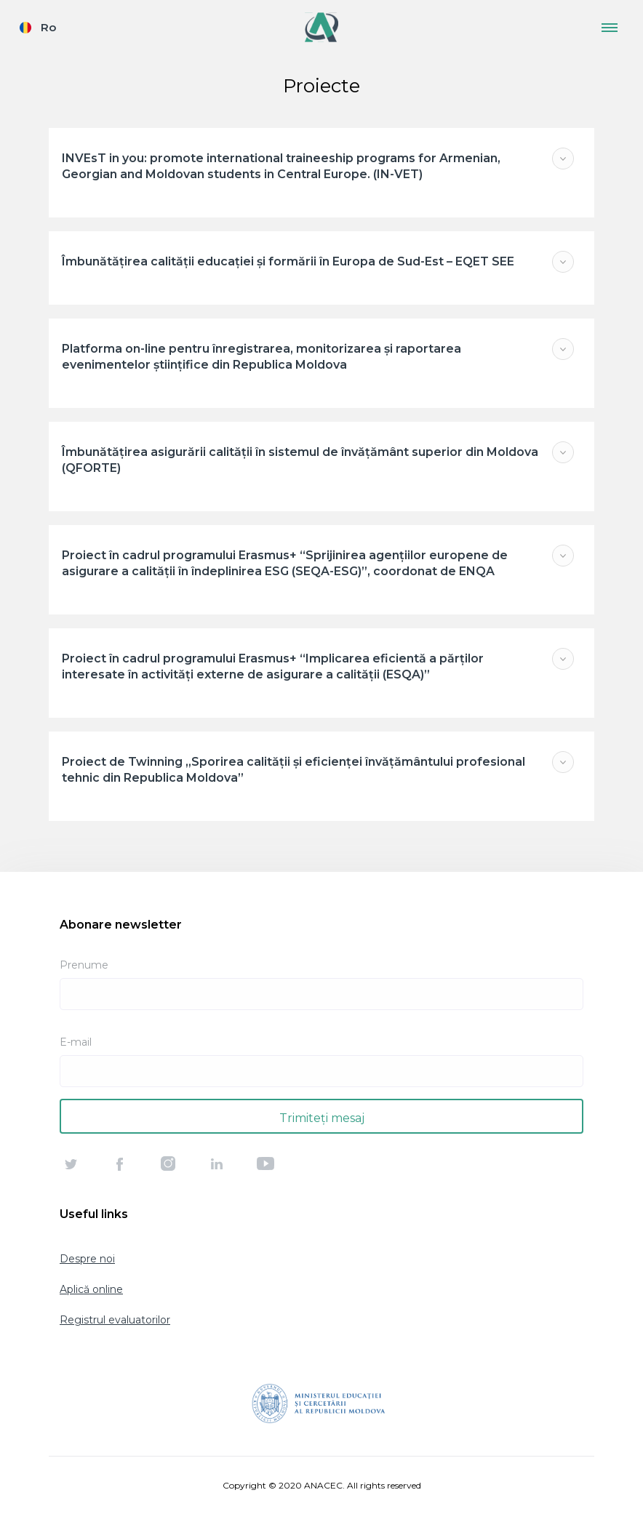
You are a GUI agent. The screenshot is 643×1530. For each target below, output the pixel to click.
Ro (48, 27)
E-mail (76, 1042)
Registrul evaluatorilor (115, 1319)
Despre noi (87, 1258)
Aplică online (91, 1289)
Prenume (84, 965)
